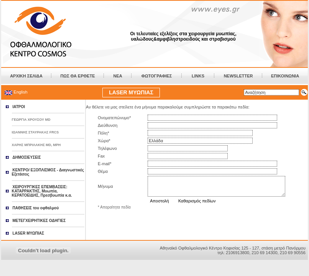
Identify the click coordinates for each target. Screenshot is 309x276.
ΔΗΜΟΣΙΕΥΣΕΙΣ (27, 157)
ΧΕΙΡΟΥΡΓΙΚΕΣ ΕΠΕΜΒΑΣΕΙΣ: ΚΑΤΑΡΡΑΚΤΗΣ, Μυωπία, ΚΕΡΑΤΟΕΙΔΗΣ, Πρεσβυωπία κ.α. (42, 191)
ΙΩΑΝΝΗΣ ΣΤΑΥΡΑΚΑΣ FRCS (35, 132)
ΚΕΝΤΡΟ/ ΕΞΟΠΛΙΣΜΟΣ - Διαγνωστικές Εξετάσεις (48, 172)
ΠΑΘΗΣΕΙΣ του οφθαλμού (36, 208)
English (21, 92)
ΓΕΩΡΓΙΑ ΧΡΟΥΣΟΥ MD (31, 120)
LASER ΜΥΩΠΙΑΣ (131, 92)
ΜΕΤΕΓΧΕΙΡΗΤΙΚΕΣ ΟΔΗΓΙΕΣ (39, 221)
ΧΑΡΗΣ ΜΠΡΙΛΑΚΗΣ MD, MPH (36, 145)
